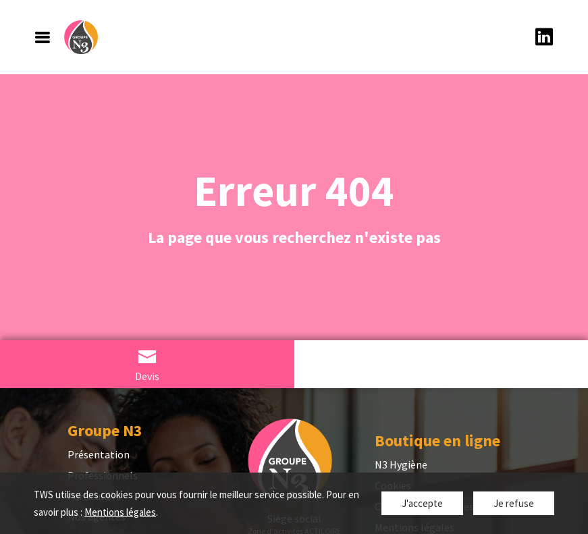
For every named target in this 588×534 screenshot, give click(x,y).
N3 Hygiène (401, 464)
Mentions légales (120, 512)
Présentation (99, 454)
